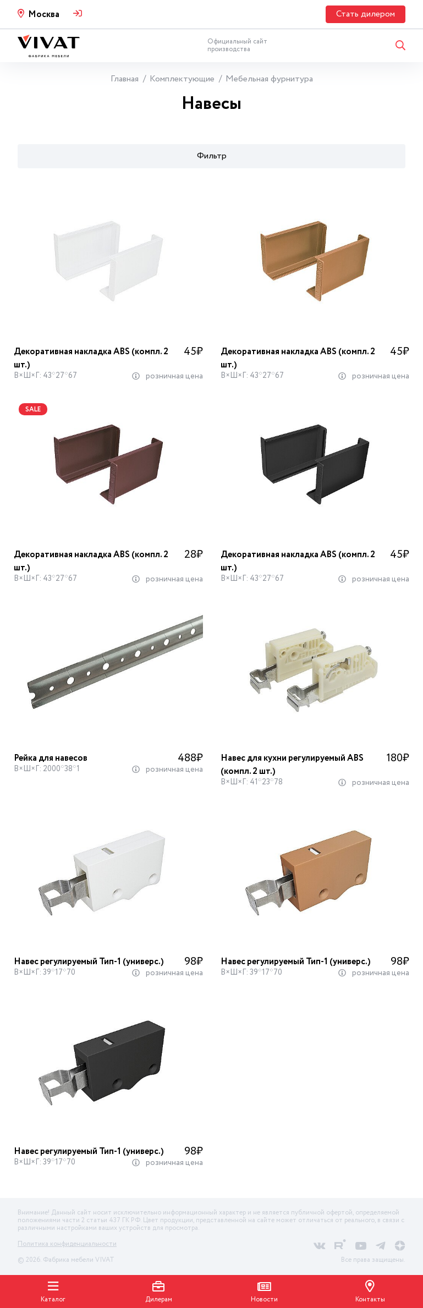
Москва (43, 14)
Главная (125, 79)
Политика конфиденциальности (67, 1244)
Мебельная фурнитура (269, 79)
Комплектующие (182, 79)
